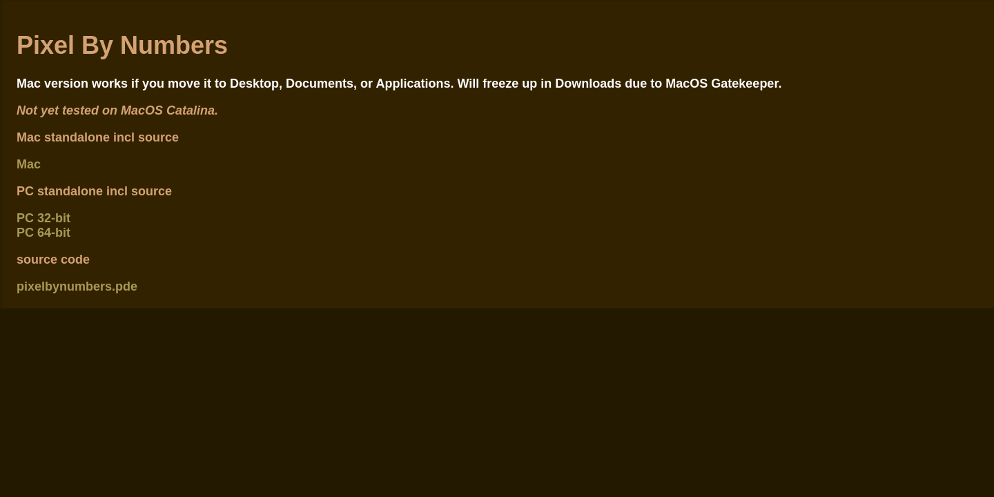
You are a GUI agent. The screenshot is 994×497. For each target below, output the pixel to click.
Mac (29, 164)
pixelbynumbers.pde (77, 286)
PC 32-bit (43, 218)
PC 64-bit (43, 233)
